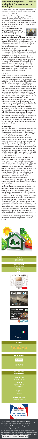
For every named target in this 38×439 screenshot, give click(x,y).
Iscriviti (19, 360)
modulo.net (16, 379)
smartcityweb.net (19, 391)
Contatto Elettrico (19, 386)
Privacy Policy (23, 436)
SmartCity (19, 393)
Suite (25, 399)
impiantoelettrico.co (19, 384)
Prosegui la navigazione (10, 436)
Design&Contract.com (17, 399)
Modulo (22, 379)
